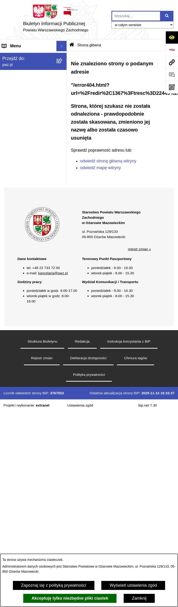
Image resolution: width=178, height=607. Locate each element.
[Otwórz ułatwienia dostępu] (172, 37)
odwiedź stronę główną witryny (108, 161)
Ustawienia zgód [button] (80, 405)
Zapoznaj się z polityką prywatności (53, 585)
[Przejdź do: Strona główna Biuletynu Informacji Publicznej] (71, 45)
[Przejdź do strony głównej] (56, 19)
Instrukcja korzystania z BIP (129, 341)
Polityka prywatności (89, 375)
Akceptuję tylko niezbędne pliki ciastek (70, 598)
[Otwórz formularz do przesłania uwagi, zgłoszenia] (172, 75)
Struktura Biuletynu (42, 341)
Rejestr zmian (42, 358)
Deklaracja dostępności (88, 358)
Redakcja (82, 341)
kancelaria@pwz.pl (53, 273)
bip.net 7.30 (147, 405)
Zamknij (139, 598)
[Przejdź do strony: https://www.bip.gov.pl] (172, 50)
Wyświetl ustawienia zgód (133, 585)
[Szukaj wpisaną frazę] (167, 16)
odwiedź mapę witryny (100, 167)
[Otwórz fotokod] (172, 87)
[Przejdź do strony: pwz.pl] (172, 62)
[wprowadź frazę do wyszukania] (136, 16)
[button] (42, 240)
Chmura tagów (135, 358)
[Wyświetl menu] (61, 46)
